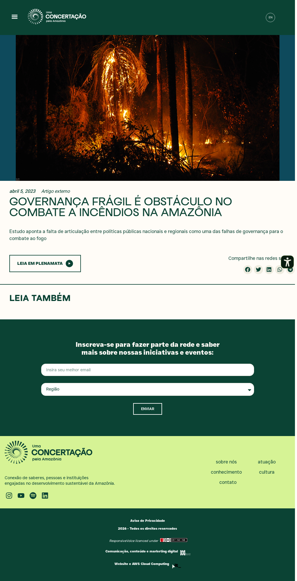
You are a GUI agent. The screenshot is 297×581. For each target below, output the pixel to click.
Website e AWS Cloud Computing (141, 564)
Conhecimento (228, 472)
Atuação (268, 462)
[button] (15, 16)
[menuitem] (270, 17)
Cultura (268, 472)
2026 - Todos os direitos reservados (147, 528)
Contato (228, 482)
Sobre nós (228, 462)
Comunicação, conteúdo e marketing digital (141, 551)
